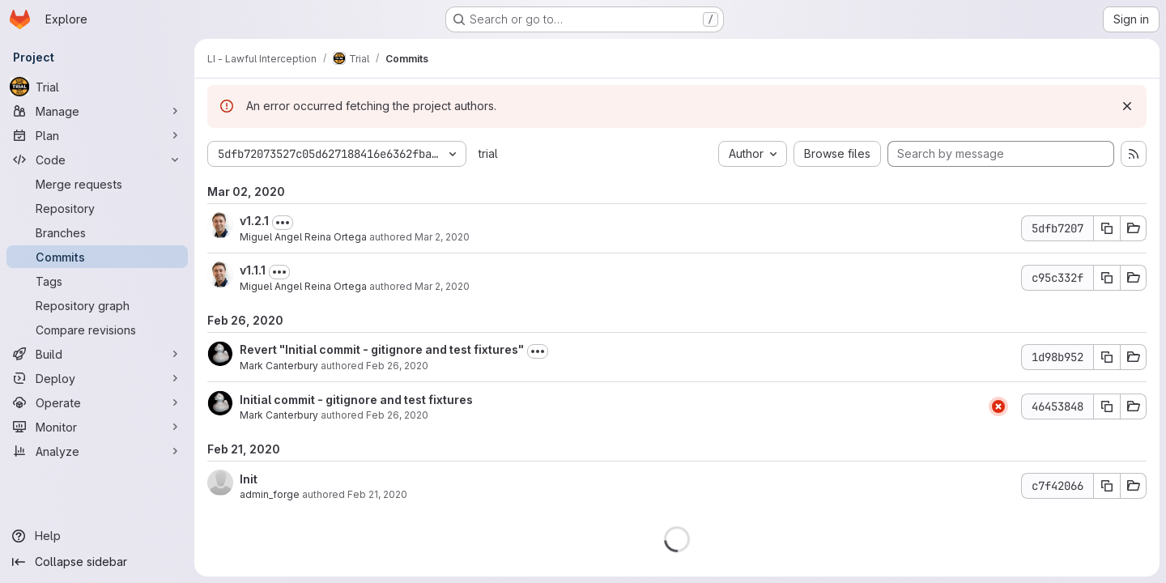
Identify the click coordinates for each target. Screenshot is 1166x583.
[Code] (97, 159)
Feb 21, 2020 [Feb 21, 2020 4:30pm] (377, 494)
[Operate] (97, 402)
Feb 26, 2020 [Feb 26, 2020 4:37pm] (397, 415)
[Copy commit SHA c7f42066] (1107, 486)
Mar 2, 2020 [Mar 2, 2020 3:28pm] (442, 237)
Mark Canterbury (279, 366)
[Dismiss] (1127, 106)
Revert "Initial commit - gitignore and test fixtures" (382, 349)
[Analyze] (97, 451)
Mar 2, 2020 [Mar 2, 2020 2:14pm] (442, 286)
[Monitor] (97, 426)
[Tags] (97, 281)
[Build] (97, 354)
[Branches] (97, 232)
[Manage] (97, 111)
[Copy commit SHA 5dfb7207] (1107, 228)
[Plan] (97, 135)
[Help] (97, 536)
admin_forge (270, 494)
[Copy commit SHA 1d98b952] (1107, 357)
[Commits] (97, 256)
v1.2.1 (254, 221)
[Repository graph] (97, 305)
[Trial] (97, 86)
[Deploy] (97, 378)
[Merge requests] (97, 183)
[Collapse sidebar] (97, 562)
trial (488, 153)
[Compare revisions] (97, 329)
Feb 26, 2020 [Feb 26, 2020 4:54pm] (397, 366)
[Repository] (97, 208)
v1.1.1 (253, 270)
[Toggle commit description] (282, 222)
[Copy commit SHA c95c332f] (1107, 278)
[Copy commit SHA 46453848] (1107, 406)
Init (248, 479)
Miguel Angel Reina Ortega (303, 237)
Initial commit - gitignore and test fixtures (356, 399)
